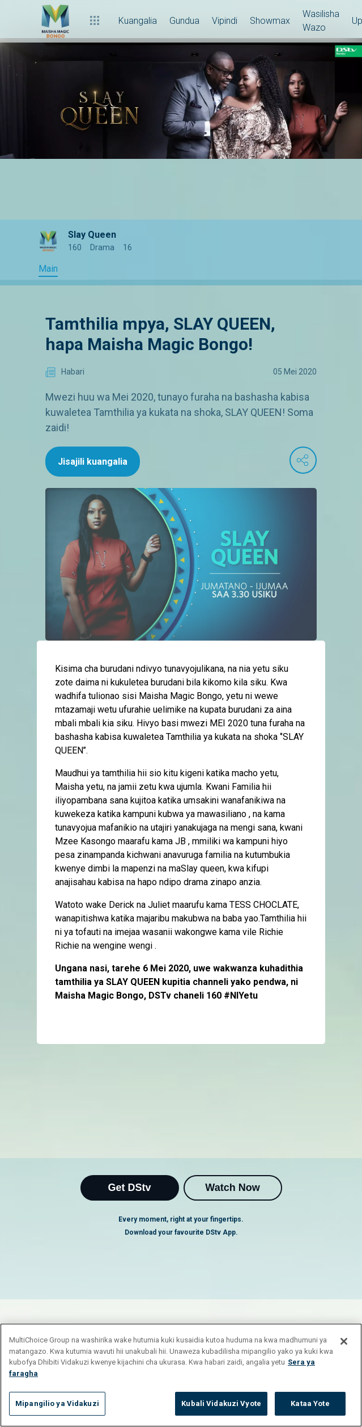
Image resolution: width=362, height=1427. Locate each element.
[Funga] (343, 1341)
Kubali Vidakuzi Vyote (221, 1403)
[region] (181, 1375)
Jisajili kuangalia (92, 461)
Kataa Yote (310, 1403)
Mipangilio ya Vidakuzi (57, 1403)
